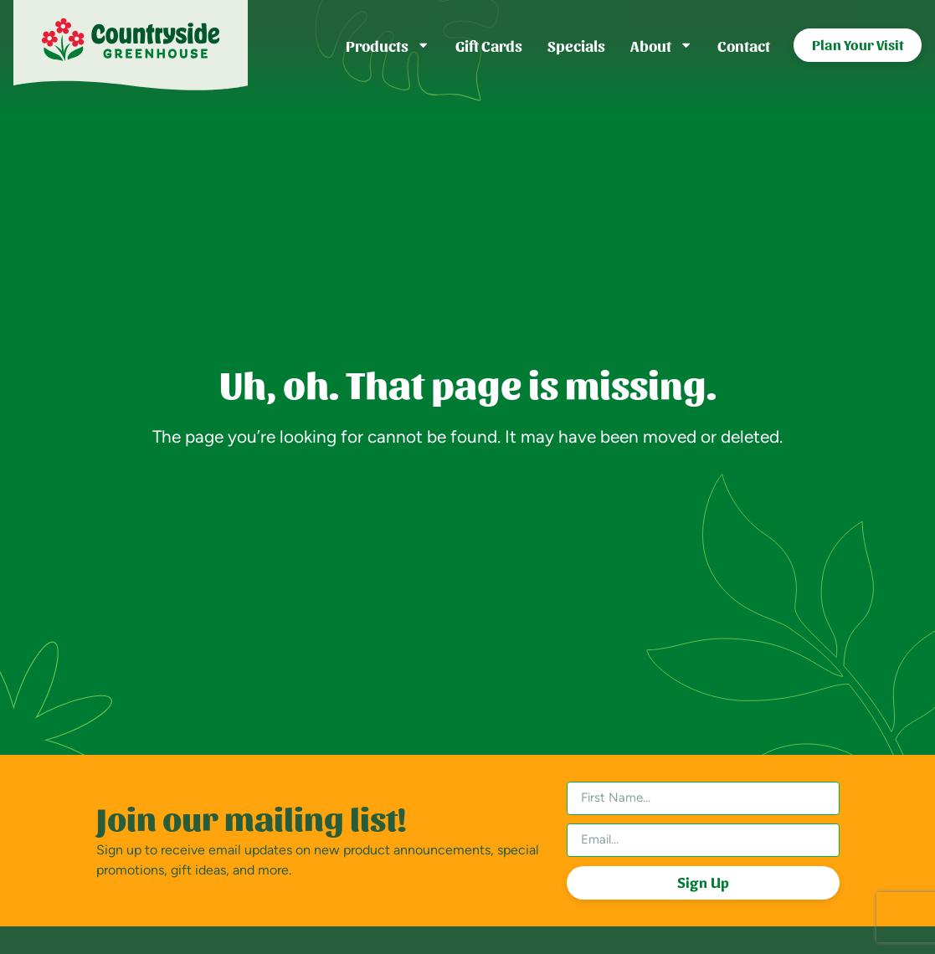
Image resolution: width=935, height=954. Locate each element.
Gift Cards (488, 44)
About (661, 45)
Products (387, 45)
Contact (743, 44)
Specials (576, 44)
